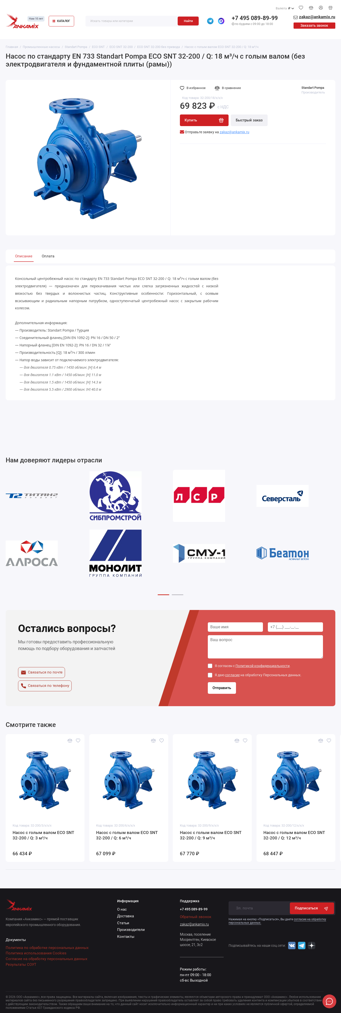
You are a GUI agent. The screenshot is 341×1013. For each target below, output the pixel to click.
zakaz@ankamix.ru (194, 924)
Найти (188, 21)
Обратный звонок (195, 917)
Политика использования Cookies (36, 953)
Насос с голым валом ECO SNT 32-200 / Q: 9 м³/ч (210, 835)
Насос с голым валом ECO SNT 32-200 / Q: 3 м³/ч (43, 835)
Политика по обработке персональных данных (47, 947)
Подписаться (312, 908)
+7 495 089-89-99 (255, 18)
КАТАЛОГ (61, 21)
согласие (232, 675)
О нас (122, 909)
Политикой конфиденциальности (262, 666)
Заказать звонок (314, 25)
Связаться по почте (42, 672)
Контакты (125, 936)
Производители (131, 929)
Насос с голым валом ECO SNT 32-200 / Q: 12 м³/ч (294, 835)
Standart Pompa (312, 88)
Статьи (123, 923)
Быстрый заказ (249, 120)
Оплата (48, 256)
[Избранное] (301, 8)
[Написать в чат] (329, 1001)
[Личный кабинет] (321, 7)
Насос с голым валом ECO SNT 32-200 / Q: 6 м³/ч (127, 835)
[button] (163, 594)
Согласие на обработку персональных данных (46, 959)
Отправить (222, 688)
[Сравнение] (311, 8)
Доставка (125, 916)
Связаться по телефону (45, 686)
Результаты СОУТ (21, 964)
